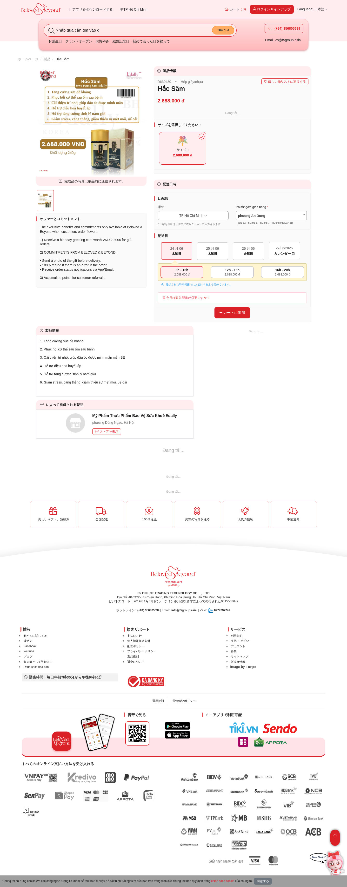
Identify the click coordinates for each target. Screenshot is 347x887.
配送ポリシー (136, 646)
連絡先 (28, 641)
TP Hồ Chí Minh (133, 9)
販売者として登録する (38, 662)
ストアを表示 (107, 431)
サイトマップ (239, 656)
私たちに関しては (35, 636)
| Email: (153, 610)
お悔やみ (102, 41)
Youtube (29, 651)
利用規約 (236, 636)
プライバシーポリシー (141, 651)
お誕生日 (55, 41)
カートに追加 (232, 312)
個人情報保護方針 (138, 641)
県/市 (161, 207)
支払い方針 (134, 636)
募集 (234, 651)
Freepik (251, 667)
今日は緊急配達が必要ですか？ (186, 298)
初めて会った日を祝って (151, 41)
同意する (263, 881)
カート (235, 9)
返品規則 (133, 656)
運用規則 (158, 701)
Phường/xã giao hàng (251, 207)
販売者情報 (238, 662)
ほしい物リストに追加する (285, 81)
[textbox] (271, 219)
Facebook (30, 646)
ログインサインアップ (272, 9)
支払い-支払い (240, 641)
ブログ (28, 656)
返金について (136, 662)
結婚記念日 (121, 41)
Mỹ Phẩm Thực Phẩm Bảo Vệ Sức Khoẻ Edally (134, 416)
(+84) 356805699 (284, 28)
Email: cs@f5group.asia (283, 40)
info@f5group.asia (184, 610)
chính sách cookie (222, 881)
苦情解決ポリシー (184, 701)
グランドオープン (78, 41)
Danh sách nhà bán (36, 667)
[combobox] (271, 215)
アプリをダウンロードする (91, 9)
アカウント (238, 646)
